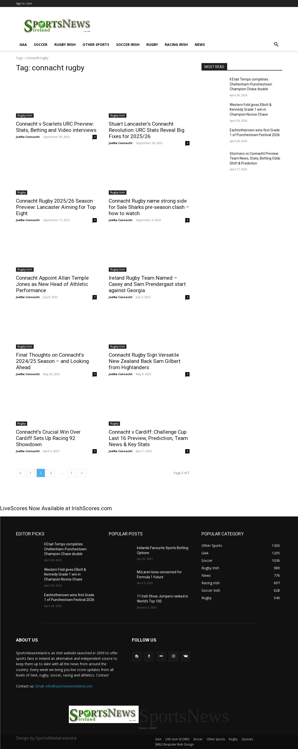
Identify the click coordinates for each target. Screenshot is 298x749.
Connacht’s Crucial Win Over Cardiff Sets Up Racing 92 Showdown (48, 438)
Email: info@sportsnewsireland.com (64, 686)
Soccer (40, 44)
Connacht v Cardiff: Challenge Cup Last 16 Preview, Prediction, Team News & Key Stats (148, 438)
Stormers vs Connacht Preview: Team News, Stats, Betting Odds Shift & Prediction (255, 158)
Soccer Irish (127, 44)
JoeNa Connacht (28, 137)
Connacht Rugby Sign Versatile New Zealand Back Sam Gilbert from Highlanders (145, 361)
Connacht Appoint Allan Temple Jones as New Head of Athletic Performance (52, 284)
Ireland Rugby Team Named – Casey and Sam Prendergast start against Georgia (147, 284)
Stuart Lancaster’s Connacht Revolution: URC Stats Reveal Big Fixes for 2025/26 (146, 130)
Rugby (152, 44)
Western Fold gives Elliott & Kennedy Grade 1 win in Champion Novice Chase (251, 109)
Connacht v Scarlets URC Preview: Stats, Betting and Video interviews (56, 127)
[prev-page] (20, 473)
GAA (23, 44)
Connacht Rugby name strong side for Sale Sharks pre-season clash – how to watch (149, 207)
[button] (276, 45)
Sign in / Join (24, 3)
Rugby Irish (65, 44)
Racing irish (176, 44)
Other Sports (96, 44)
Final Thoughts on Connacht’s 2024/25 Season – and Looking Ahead (52, 361)
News (200, 44)
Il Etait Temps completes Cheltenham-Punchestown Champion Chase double (251, 84)
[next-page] (82, 473)
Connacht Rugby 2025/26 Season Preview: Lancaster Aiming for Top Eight (56, 207)
